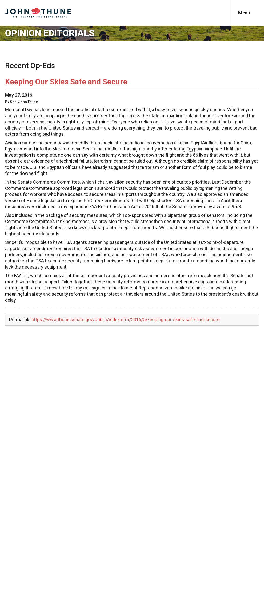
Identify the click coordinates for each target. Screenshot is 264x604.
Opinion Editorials (49, 33)
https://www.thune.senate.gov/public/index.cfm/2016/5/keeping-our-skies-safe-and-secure (125, 319)
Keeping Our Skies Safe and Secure (66, 81)
